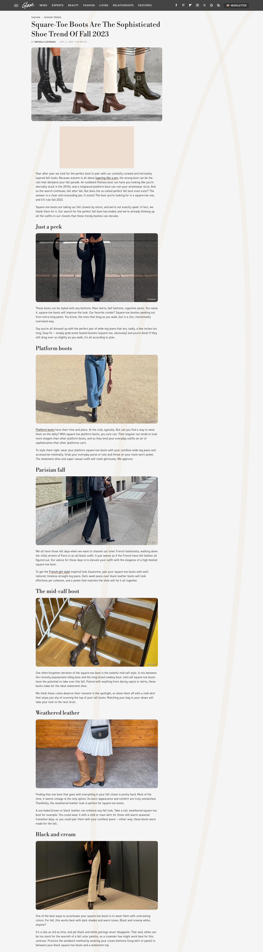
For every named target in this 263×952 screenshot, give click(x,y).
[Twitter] (204, 6)
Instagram (151, 299)
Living (103, 5)
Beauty (73, 5)
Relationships (123, 5)
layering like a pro (106, 178)
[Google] (211, 6)
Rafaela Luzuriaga (45, 42)
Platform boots (45, 430)
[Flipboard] (190, 6)
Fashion (89, 5)
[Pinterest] (183, 6)
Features (145, 5)
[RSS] (218, 6)
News (43, 5)
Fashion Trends (52, 17)
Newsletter (236, 5)
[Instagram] (197, 6)
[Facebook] (176, 6)
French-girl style (59, 572)
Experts (58, 5)
